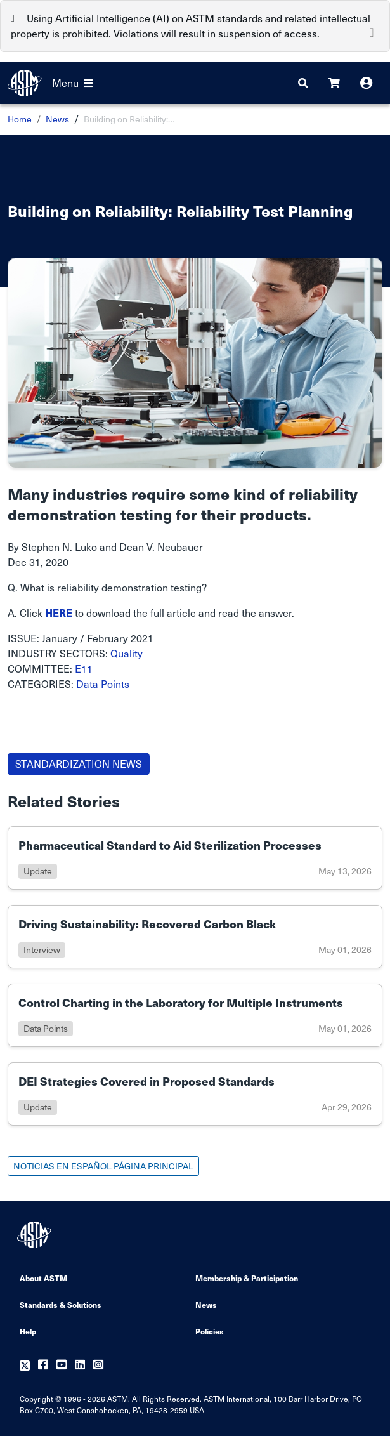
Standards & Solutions (60, 1304)
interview (41, 950)
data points (45, 1028)
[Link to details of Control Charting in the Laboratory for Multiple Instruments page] (195, 1015)
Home (20, 119)
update (37, 871)
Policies (209, 1331)
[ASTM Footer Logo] (35, 1235)
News (57, 119)
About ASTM (43, 1277)
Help (28, 1331)
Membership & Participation (246, 1277)
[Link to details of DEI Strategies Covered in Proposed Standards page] (195, 1094)
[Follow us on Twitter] (25, 1365)
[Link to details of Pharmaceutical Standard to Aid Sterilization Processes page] (195, 858)
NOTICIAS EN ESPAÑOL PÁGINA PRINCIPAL (103, 1166)
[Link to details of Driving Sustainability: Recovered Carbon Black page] (195, 936)
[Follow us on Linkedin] (80, 1365)
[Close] (371, 31)
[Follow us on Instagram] (98, 1365)
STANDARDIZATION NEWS (78, 763)
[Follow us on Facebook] (43, 1365)
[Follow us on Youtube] (61, 1365)
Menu (72, 82)
